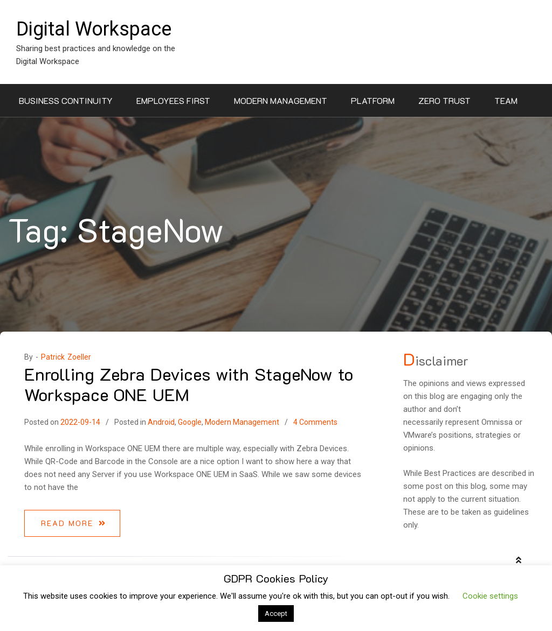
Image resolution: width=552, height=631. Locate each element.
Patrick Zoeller (66, 357)
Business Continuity (66, 100)
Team (506, 100)
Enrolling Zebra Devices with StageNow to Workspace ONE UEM (188, 383)
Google (190, 422)
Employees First (173, 100)
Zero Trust (444, 100)
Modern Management (280, 100)
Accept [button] (276, 613)
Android (161, 422)
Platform (373, 100)
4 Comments (315, 422)
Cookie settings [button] (490, 596)
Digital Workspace (93, 29)
